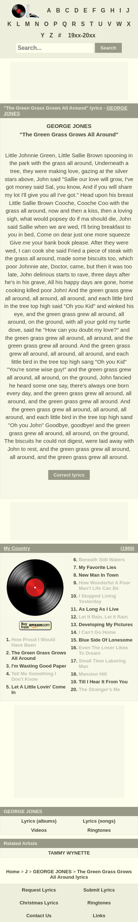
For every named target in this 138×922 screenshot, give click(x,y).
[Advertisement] (69, 80)
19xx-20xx (82, 35)
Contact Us (39, 915)
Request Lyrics (39, 890)
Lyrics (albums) (39, 821)
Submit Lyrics (99, 890)
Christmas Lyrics (39, 903)
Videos (38, 830)
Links (99, 915)
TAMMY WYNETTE (69, 853)
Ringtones (99, 830)
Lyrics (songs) (99, 821)
